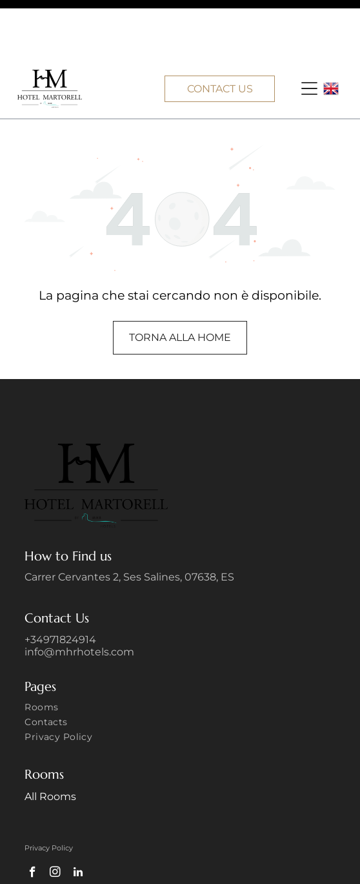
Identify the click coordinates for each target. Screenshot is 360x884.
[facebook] (33, 814)
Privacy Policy (49, 788)
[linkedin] (78, 814)
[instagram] (55, 814)
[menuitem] (180, 649)
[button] (309, 29)
